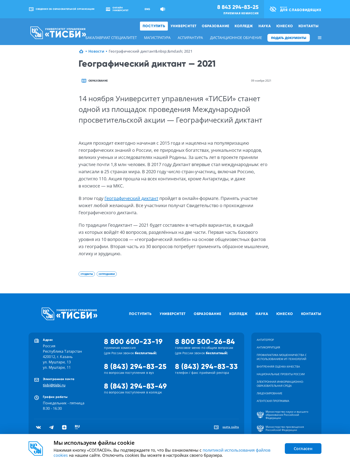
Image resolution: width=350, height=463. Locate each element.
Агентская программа (273, 401)
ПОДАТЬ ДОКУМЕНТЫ (288, 38)
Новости (96, 51)
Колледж (244, 26)
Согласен (303, 448)
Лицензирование (269, 393)
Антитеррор (265, 340)
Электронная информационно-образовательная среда (280, 384)
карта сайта (231, 427)
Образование (215, 26)
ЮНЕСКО (284, 26)
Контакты (308, 26)
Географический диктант (131, 198)
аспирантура (190, 37)
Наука (264, 26)
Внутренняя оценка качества (278, 366)
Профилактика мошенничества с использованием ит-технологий (282, 357)
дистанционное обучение (236, 37)
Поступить (154, 26)
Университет (184, 26)
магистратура (157, 37)
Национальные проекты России (281, 374)
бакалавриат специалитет (111, 37)
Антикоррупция (268, 347)
